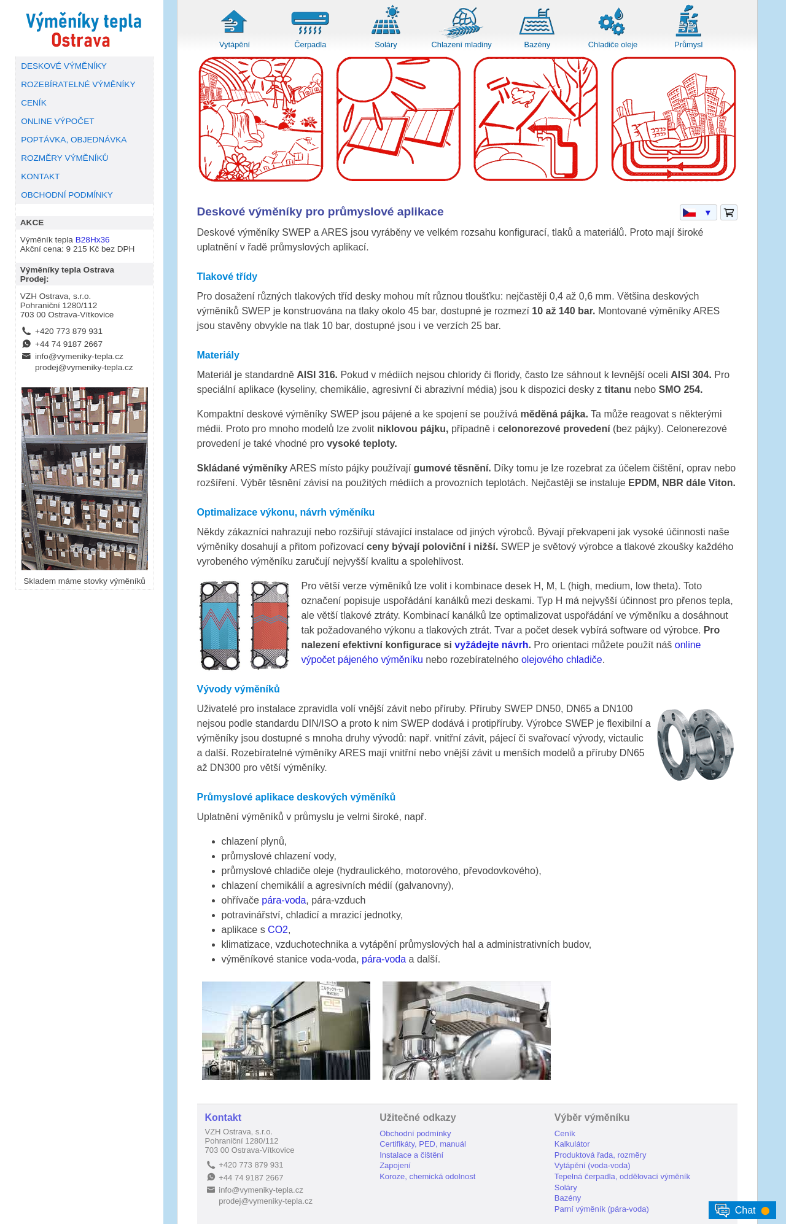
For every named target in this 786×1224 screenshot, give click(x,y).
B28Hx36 (93, 239)
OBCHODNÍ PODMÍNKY (67, 194)
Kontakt (223, 1117)
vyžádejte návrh (491, 645)
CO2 (278, 929)
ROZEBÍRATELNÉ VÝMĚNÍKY (78, 84)
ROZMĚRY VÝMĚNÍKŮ (64, 158)
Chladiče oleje (612, 44)
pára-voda (284, 900)
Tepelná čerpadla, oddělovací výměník (622, 1176)
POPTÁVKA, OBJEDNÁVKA (73, 139)
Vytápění (234, 44)
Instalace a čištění (411, 1155)
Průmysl (688, 44)
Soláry (386, 44)
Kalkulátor (572, 1143)
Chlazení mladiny (462, 44)
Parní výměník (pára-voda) (601, 1209)
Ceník (564, 1133)
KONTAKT (40, 176)
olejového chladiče (561, 659)
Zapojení (395, 1165)
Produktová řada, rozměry (600, 1155)
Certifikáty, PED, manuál (422, 1143)
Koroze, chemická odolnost (427, 1176)
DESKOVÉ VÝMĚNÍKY (64, 66)
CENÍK (34, 102)
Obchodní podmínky (415, 1133)
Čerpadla (310, 44)
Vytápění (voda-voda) (592, 1165)
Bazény (537, 44)
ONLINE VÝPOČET (57, 121)
